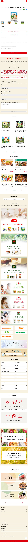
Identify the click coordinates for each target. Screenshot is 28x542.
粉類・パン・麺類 (17, 362)
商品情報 (2, 509)
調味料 (2, 365)
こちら (9, 82)
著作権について (22, 83)
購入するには (3, 515)
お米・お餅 (16, 365)
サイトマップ (3, 530)
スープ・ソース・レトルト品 (5, 374)
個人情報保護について (10, 536)
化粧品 (2, 388)
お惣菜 (16, 374)
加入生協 (2, 97)
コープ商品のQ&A (3, 526)
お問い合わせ (3, 528)
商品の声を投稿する (14, 34)
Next (27, 23)
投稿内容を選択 (3, 86)
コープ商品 (4, 1)
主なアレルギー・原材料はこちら (13, 31)
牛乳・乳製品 (3, 368)
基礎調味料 (2, 385)
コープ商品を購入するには (13, 52)
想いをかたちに (3, 511)
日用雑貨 (16, 388)
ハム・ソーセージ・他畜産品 (5, 371)
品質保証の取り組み (4, 522)
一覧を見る (14, 151)
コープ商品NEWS (3, 513)
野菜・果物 (2, 362)
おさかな (16, 382)
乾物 (15, 371)
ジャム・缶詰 (3, 382)
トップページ (3, 507)
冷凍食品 (16, 385)
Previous (0, 23)
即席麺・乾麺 (16, 368)
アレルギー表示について (4, 524)
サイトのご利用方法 (3, 536)
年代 (1, 93)
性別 (1, 91)
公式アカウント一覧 (14, 503)
